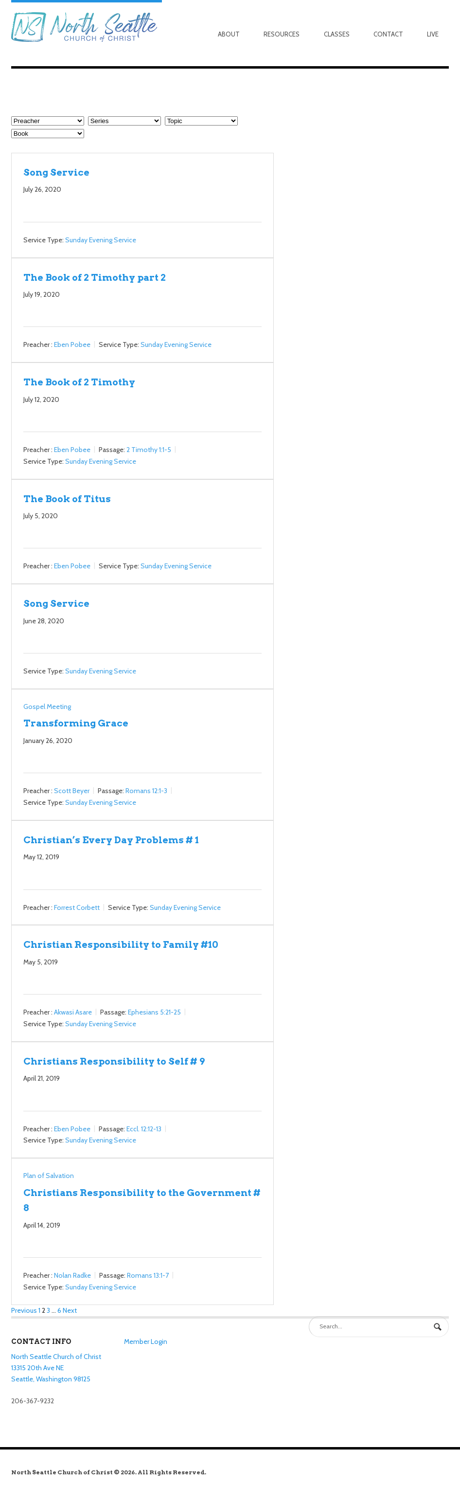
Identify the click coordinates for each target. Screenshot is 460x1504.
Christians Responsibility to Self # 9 (114, 1061)
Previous (24, 1310)
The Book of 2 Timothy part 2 (94, 277)
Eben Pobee (72, 345)
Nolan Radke (72, 1275)
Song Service (56, 172)
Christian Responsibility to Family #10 (120, 944)
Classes (337, 34)
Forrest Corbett (77, 907)
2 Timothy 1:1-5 (148, 449)
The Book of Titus (67, 499)
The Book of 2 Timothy (79, 382)
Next (70, 1310)
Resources (282, 34)
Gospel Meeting (47, 706)
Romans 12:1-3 (146, 790)
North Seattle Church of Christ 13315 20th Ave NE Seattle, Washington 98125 (56, 1367)
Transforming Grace (75, 723)
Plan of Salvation (48, 1175)
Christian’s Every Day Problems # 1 (111, 840)
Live (433, 34)
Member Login (145, 1341)
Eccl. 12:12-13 (143, 1128)
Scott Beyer (71, 790)
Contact (388, 34)
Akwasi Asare (73, 1012)
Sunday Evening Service (100, 240)
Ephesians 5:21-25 (154, 1012)
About (229, 34)
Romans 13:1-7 (148, 1275)
